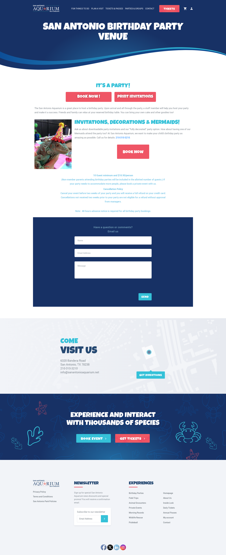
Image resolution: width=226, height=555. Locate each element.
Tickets (169, 9)
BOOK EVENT (93, 438)
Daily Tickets (169, 507)
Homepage (168, 493)
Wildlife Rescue (136, 517)
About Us (167, 498)
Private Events (135, 507)
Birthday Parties (136, 493)
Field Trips (133, 498)
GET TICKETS (132, 438)
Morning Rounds (136, 512)
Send (145, 297)
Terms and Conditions (43, 496)
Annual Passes (170, 512)
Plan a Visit (97, 8)
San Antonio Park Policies (44, 501)
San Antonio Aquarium (122, 133)
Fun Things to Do (80, 8)
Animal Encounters (137, 502)
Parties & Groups (134, 8)
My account (191, 8)
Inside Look (168, 502)
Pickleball (133, 522)
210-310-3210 (123, 137)
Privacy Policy (39, 491)
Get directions (150, 375)
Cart (185, 8)
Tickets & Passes (114, 8)
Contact (149, 8)
